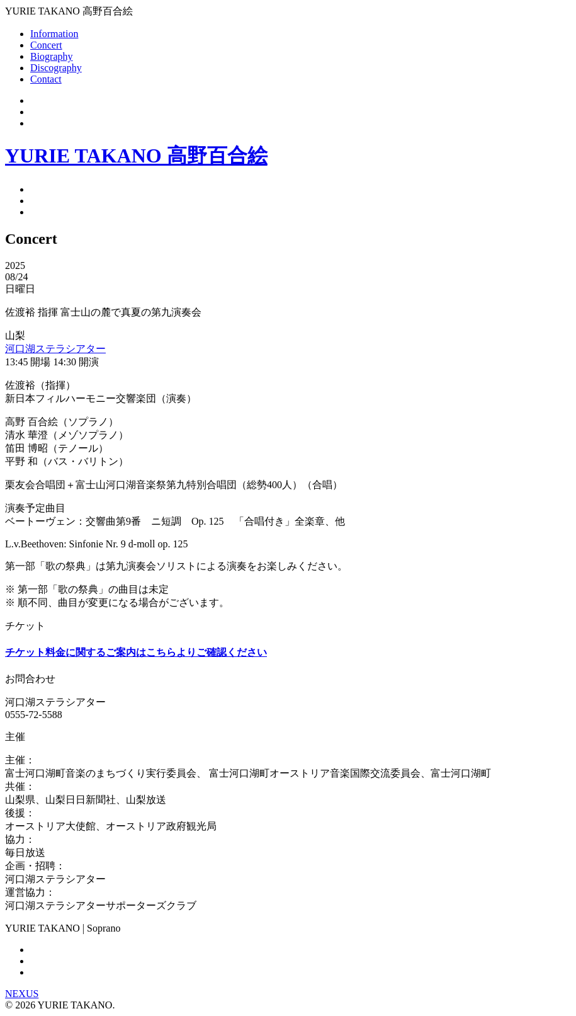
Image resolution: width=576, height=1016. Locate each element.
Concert (46, 45)
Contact (46, 79)
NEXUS (21, 993)
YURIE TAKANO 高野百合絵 (136, 155)
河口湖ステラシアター (55, 348)
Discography (56, 67)
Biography (51, 56)
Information (54, 33)
